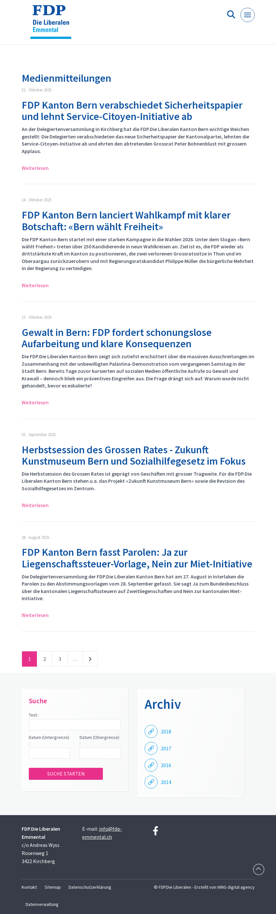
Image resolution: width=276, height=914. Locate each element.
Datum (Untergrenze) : (49, 740)
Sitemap (53, 887)
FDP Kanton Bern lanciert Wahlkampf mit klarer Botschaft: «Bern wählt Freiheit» (126, 220)
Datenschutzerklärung (90, 887)
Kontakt (29, 887)
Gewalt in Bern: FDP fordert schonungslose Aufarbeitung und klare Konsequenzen (117, 338)
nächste (90, 660)
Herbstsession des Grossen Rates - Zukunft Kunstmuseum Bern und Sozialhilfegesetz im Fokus (134, 455)
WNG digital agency (236, 887)
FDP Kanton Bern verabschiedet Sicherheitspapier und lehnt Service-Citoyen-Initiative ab (132, 111)
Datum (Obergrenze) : (99, 740)
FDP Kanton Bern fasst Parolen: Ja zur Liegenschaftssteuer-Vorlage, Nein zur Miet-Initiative (137, 558)
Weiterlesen (35, 168)
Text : (34, 715)
